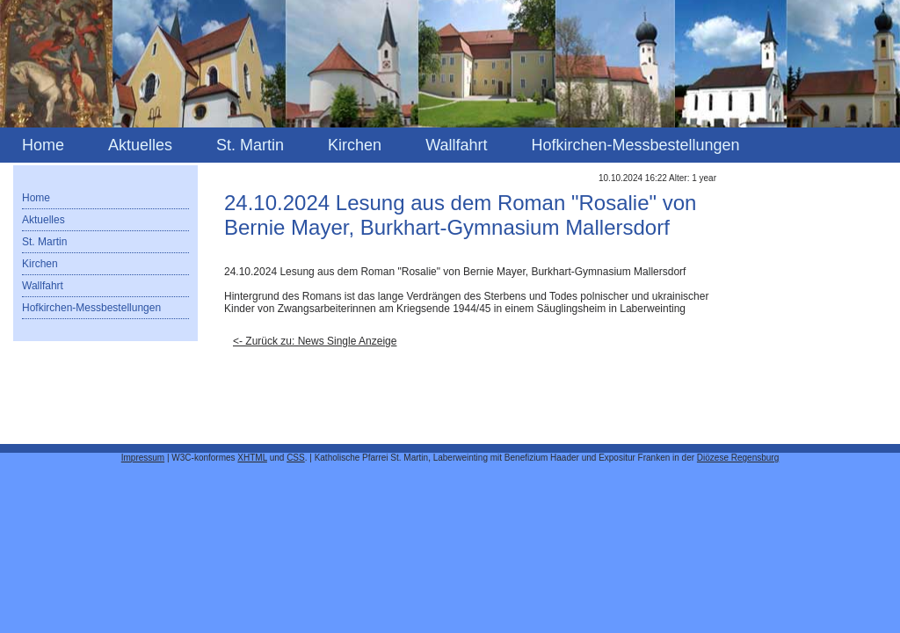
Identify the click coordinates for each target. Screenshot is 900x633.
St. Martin (250, 145)
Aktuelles (140, 145)
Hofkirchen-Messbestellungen (635, 145)
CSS (296, 457)
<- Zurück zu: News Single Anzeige (314, 341)
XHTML (252, 457)
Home (43, 145)
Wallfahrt (456, 145)
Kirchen (354, 145)
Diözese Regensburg (738, 457)
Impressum (142, 457)
